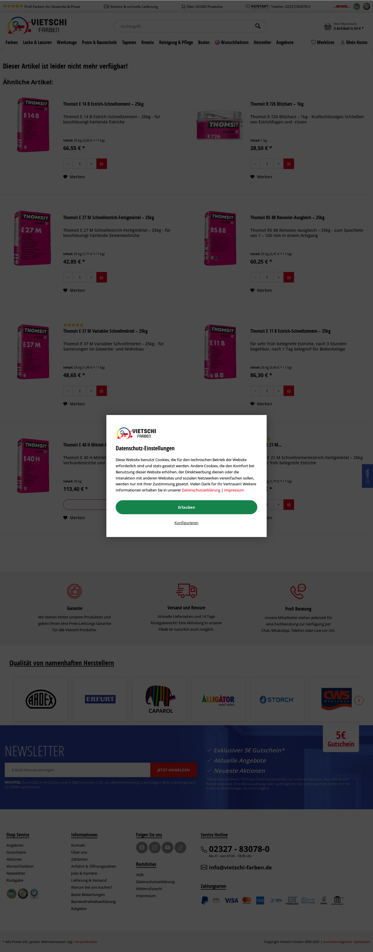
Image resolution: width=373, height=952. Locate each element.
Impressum (234, 490)
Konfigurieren (186, 522)
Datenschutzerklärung (201, 490)
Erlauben (186, 507)
